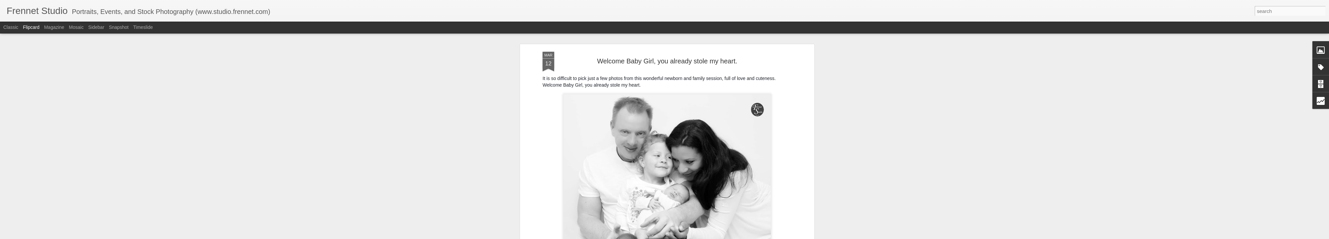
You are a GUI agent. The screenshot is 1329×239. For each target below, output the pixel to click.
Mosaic (76, 27)
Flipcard (31, 27)
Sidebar (96, 27)
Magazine (54, 27)
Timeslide (143, 27)
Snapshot (119, 27)
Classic (10, 27)
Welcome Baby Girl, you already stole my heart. (667, 61)
